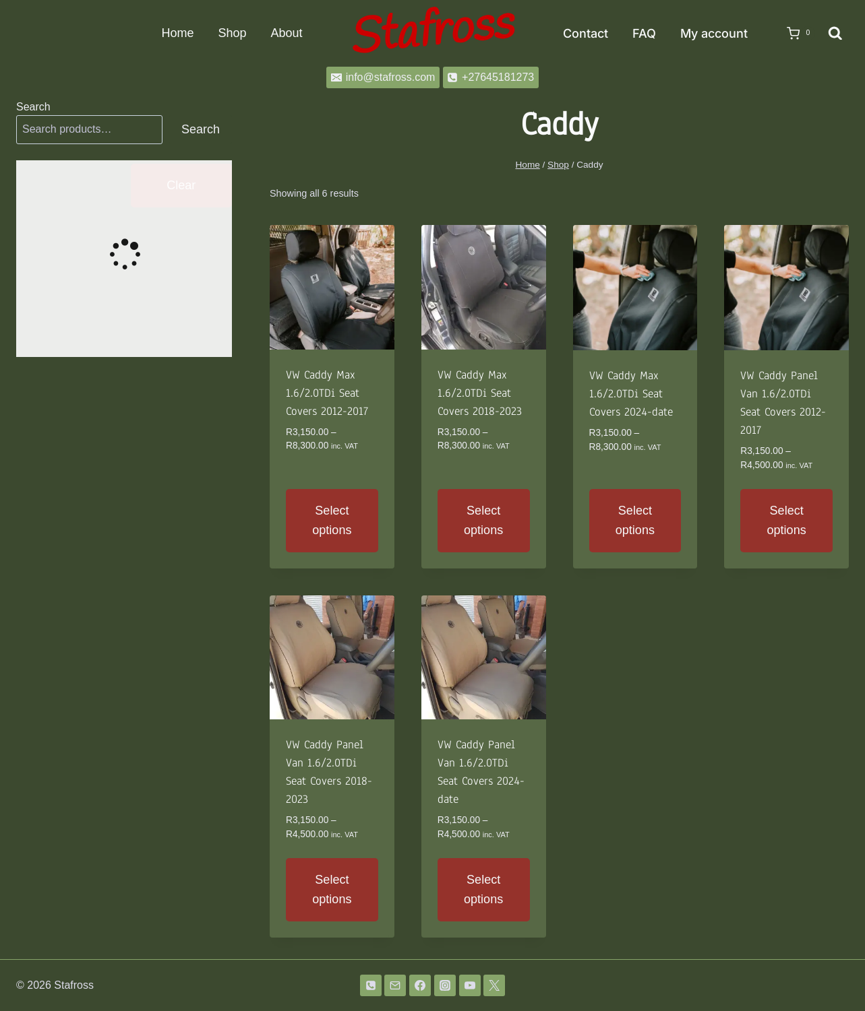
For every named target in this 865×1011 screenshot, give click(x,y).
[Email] (395, 985)
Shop (232, 33)
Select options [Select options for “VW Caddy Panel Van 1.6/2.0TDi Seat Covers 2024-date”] (483, 889)
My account (714, 33)
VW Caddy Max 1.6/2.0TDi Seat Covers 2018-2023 (480, 393)
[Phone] (371, 985)
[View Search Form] (835, 33)
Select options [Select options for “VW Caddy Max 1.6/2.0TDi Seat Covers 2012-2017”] (331, 520)
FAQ (644, 33)
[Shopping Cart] (794, 33)
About (286, 33)
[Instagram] (445, 985)
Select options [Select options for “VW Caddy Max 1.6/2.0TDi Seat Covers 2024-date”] (635, 520)
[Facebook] (420, 985)
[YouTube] (470, 985)
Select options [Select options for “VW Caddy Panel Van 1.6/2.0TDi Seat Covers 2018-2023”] (331, 889)
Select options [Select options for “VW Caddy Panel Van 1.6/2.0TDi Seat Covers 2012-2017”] (786, 520)
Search (33, 106)
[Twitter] (494, 985)
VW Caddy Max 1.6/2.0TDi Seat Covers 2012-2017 (327, 393)
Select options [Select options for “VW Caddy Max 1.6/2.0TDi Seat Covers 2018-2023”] (483, 520)
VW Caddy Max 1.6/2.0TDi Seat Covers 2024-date (631, 394)
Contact (585, 33)
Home (177, 33)
